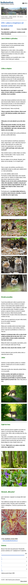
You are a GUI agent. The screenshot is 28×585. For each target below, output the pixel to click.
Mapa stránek (23, 581)
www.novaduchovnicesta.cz (10, 540)
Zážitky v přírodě (12, 16)
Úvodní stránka (4, 16)
